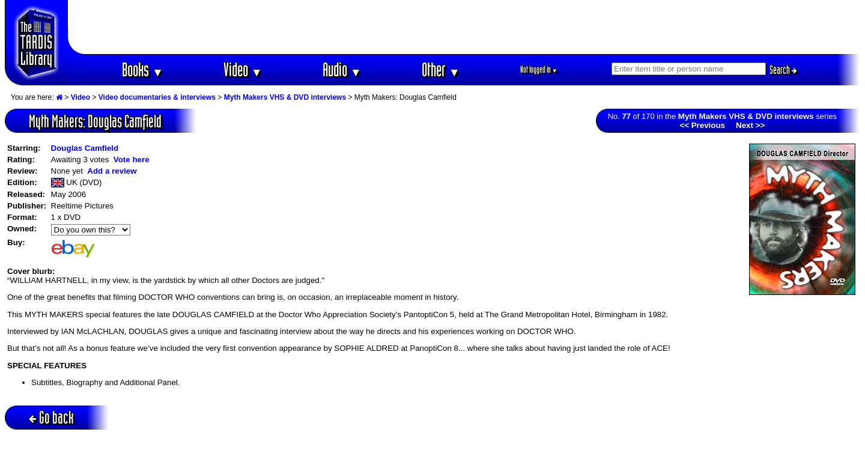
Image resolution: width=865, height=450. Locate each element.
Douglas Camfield (85, 148)
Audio (342, 69)
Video (243, 69)
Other (441, 69)
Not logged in (539, 69)
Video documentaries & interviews (157, 97)
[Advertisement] (464, 27)
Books (142, 69)
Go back (51, 417)
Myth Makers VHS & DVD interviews (285, 97)
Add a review (111, 170)
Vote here (132, 159)
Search (783, 69)
